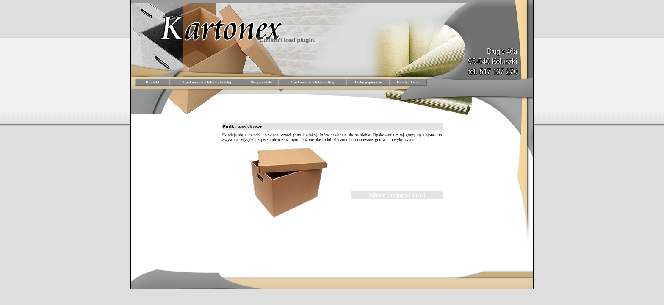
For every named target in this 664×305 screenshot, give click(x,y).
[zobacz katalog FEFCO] (396, 195)
